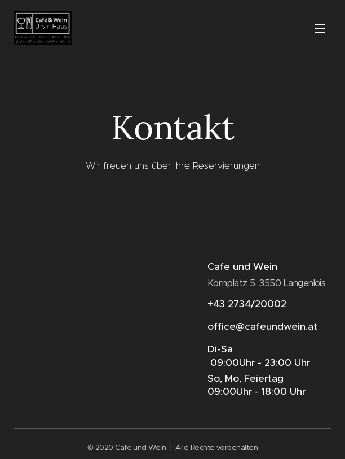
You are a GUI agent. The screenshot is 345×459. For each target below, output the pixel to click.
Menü (320, 28)
